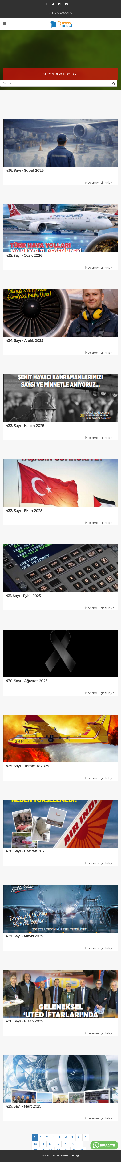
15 (72, 1144)
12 (50, 1144)
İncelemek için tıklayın (99, 182)
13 (57, 1144)
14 (65, 1144)
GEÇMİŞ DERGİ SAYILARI (60, 74)
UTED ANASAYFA (60, 13)
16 (80, 1144)
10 (35, 1144)
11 (43, 1144)
